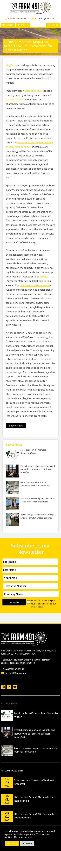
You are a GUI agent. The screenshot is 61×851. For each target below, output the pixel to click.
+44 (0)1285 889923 (17, 18)
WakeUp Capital (15, 99)
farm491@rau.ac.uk (43, 18)
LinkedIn (9, 687)
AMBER (44, 276)
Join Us (23, 25)
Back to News (16, 425)
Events (8, 25)
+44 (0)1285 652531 (13, 669)
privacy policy (37, 607)
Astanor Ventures (34, 90)
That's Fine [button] (12, 843)
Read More (27, 843)
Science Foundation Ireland (35, 285)
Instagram (3, 687)
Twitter (15, 687)
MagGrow (11, 65)
